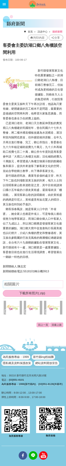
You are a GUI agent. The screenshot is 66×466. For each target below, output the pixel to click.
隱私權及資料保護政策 (17, 363)
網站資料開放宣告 (46, 363)
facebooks (23, 451)
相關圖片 (12, 284)
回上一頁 (43, 324)
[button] (13, 307)
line (33, 451)
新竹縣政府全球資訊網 (37, 4)
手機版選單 (4, 4)
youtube (43, 451)
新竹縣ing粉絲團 (43, 356)
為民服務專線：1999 (16, 356)
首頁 (30, 31)
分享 (57, 37)
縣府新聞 (57, 31)
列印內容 (39, 37)
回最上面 (57, 324)
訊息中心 (43, 31)
